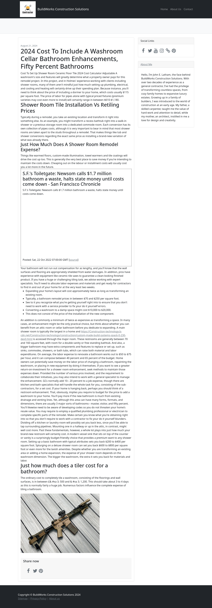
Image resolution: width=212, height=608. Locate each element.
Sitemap (23, 598)
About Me (146, 64)
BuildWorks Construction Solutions (63, 9)
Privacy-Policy (38, 598)
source (74, 260)
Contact (188, 9)
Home (164, 9)
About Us (175, 9)
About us (54, 598)
